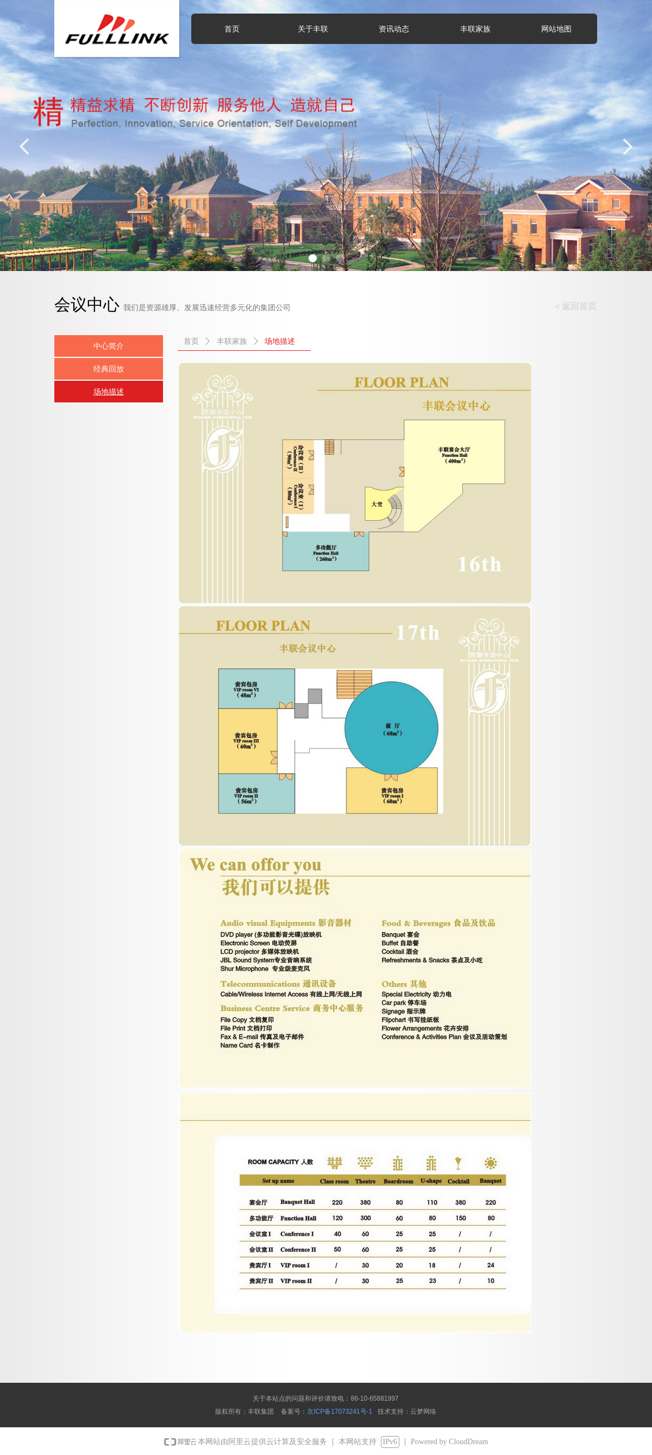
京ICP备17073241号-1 (339, 1411)
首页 (191, 341)
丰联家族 (232, 341)
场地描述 (280, 341)
